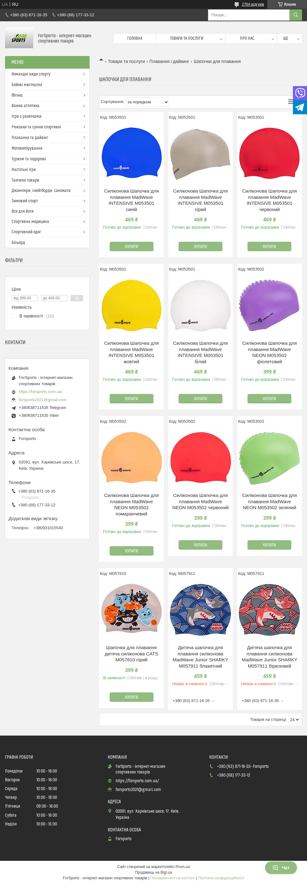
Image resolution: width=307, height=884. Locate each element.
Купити (131, 246)
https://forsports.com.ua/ (40, 391)
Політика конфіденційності (221, 878)
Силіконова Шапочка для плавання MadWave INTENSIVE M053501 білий (200, 352)
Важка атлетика (25, 105)
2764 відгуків (253, 4)
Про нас (247, 38)
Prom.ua (183, 867)
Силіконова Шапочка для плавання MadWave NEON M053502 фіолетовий (269, 352)
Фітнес (17, 95)
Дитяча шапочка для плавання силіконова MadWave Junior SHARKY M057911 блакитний (200, 657)
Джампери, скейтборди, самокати (41, 190)
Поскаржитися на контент (172, 878)
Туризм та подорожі (29, 159)
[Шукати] (295, 15)
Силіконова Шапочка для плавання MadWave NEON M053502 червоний (200, 501)
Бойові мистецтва (27, 84)
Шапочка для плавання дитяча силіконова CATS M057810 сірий (131, 653)
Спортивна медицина (30, 221)
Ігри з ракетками (26, 116)
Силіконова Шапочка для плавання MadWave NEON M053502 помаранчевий (131, 504)
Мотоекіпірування (27, 148)
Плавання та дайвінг (30, 137)
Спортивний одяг (26, 232)
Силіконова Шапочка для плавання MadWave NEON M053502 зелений (269, 501)
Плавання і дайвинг (169, 61)
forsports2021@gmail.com (42, 399)
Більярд (18, 242)
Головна (134, 38)
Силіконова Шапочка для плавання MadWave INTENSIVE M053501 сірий (200, 200)
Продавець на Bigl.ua (153, 872)
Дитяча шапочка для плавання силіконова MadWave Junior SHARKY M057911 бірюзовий (269, 657)
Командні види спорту (31, 74)
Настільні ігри (24, 169)
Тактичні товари (25, 180)
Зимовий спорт (25, 201)
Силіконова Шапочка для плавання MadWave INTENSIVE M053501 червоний (269, 200)
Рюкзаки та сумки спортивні (36, 127)
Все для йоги (23, 211)
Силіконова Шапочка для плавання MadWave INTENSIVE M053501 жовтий (131, 352)
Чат (281, 868)
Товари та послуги (186, 38)
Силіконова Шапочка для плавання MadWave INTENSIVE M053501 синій (131, 200)
